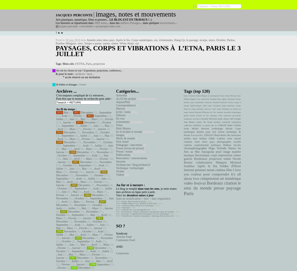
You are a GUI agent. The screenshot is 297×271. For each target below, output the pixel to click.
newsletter (87, 26)
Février (77, 115)
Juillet (59, 119)
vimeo (237, 155)
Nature (232, 148)
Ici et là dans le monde (135, 131)
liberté (205, 106)
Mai (66, 112)
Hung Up (179, 40)
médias (203, 138)
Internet (189, 170)
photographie (224, 141)
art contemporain (213, 96)
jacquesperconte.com (108, 26)
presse (219, 188)
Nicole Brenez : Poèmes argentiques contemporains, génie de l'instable (147, 212)
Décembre (87, 112)
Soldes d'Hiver (230, 166)
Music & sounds (126, 138)
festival (200, 183)
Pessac (222, 96)
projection (99, 63)
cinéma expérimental (196, 145)
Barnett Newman (231, 96)
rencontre (205, 119)
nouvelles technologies (232, 112)
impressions (225, 155)
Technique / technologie (131, 168)
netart (210, 170)
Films (120, 125)
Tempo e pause (92, 43)
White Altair (126, 43)
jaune (210, 106)
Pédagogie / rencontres (131, 145)
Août (64, 115)
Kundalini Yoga (215, 99)
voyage (236, 102)
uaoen (106, 43)
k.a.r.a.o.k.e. (197, 135)
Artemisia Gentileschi (220, 102)
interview (207, 109)
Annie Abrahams (223, 109)
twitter (199, 122)
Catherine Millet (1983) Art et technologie (138, 206)
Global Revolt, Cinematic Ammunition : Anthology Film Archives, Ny (147, 216)
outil (214, 109)
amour (237, 138)
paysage (233, 188)
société (237, 141)
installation (188, 119)
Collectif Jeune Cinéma (229, 125)
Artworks (123, 95)
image (226, 151)
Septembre (105, 112)
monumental (199, 102)
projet (220, 119)
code (231, 119)
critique (238, 106)
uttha (220, 116)
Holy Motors (124, 128)
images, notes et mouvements (136, 14)
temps (186, 96)
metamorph (231, 99)
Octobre (220, 40)
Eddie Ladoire (217, 138)
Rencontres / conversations (132, 158)
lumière (200, 132)
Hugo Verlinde (217, 148)
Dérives (121, 108)
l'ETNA (80, 63)
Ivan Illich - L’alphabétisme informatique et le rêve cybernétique (145, 214)
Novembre (88, 132)
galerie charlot (189, 116)
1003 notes (100, 23)
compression (209, 178)
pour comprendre (216, 174)
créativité (226, 122)
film (229, 170)
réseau (226, 119)
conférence (208, 102)
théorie (229, 128)
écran (186, 128)
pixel (219, 151)
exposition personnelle (232, 116)
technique (213, 116)
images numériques (228, 106)
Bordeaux (215, 183)
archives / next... (84, 74)
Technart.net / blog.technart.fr (134, 164)
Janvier (67, 122)
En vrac (121, 118)
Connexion (122, 253)
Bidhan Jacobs (232, 145)
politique (216, 145)
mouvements (167, 23)
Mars (94, 119)
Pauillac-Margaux (66, 43)
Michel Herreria (200, 128)
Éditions (121, 115)
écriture (217, 122)
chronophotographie (195, 148)
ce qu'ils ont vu (209, 125)
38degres (221, 162)
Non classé (123, 141)
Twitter (82, 84)
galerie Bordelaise (195, 158)
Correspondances (127, 105)
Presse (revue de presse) (130, 148)
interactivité (205, 99)
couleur (196, 174)
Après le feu (123, 40)
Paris (89, 63)
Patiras (231, 40)
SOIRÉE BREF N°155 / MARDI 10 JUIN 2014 (139, 203)
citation (230, 183)
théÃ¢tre (197, 125)
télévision (213, 119)
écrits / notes (126, 112)
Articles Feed (124, 236)
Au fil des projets (136, 98)
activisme (196, 119)
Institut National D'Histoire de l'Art (202, 112)
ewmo (198, 99)
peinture (200, 170)
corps (214, 155)
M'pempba (126, 208)
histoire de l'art (202, 116)
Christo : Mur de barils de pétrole (133, 201)
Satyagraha (208, 151)
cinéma (220, 170)
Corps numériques (141, 40)
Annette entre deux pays (101, 40)
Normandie (216, 106)
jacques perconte (68, 26)
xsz (137, 43)
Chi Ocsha (207, 122)
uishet (114, 43)
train (229, 138)
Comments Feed (125, 240)
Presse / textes (131, 151)
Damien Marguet (201, 96)
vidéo (188, 183)
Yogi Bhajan (189, 122)
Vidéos (122, 174)
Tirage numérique (197, 109)
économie (192, 96)
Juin (72, 119)
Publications (124, 154)
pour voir (211, 131)
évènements (166, 40)
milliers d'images (130, 23)
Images (122, 135)
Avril (60, 129)
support (224, 99)
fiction (221, 131)
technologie (217, 128)
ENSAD (208, 135)
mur (195, 138)
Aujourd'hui (125, 102)
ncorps (203, 40)
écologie (237, 119)
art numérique (230, 178)
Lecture (230, 102)
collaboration (204, 162)
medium (220, 112)
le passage (192, 40)
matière (236, 151)
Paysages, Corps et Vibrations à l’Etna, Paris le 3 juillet (148, 51)
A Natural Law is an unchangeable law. (135, 210)
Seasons (121, 161)
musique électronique (197, 155)
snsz (80, 43)
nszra (212, 40)
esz (156, 40)
